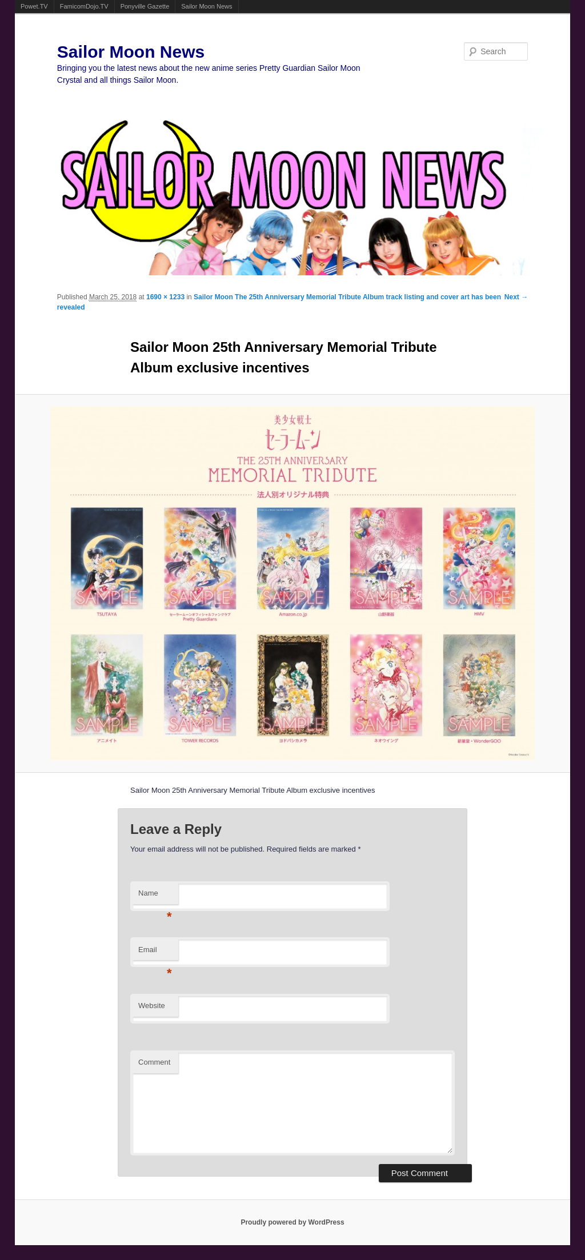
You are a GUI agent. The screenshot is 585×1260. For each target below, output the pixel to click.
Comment (154, 1062)
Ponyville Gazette (145, 6)
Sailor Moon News (206, 6)
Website (151, 1005)
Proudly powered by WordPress (292, 1222)
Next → (516, 297)
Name (155, 896)
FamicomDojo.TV (84, 6)
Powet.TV (34, 6)
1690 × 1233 (165, 297)
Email (155, 953)
